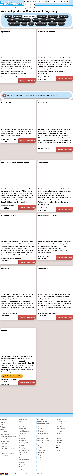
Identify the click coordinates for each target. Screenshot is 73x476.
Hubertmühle (6, 103)
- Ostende (59, 436)
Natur (24, 24)
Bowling (35, 20)
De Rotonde (43, 103)
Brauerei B (5, 268)
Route (39, 426)
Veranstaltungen (58, 1)
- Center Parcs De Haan (7, 448)
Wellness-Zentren (59, 20)
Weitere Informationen (27, 80)
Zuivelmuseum (44, 268)
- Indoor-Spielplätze (24, 443)
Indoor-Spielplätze (24, 20)
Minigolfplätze (46, 20)
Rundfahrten (53, 16)
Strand (43, 1)
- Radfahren (22, 462)
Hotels (2, 451)
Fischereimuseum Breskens (49, 215)
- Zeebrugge (59, 426)
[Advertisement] (36, 87)
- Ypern (39, 460)
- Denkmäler (22, 429)
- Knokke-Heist (60, 424)
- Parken (39, 429)
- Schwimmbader (24, 460)
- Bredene (58, 433)
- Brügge (39, 455)
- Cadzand (40, 448)
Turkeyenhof (43, 163)
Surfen (61, 24)
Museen (8, 16)
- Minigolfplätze (23, 448)
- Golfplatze (22, 467)
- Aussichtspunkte (24, 431)
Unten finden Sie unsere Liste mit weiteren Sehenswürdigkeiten (26, 95)
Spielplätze (12, 20)
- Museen (21, 426)
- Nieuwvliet (40, 443)
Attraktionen (41, 16)
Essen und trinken (42, 419)
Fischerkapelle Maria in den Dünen (15, 163)
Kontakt (58, 450)
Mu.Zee (4, 330)
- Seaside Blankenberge (7, 439)
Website (44, 79)
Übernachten (36, 1)
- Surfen (21, 469)
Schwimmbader (41, 24)
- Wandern (22, 464)
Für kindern (3, 427)
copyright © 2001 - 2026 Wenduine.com (38, 473)
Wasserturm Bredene (46, 32)
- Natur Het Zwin (42, 450)
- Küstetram (40, 431)
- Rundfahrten (23, 436)
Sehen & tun (49, 1)
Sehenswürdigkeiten (25, 424)
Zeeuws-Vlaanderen (43, 440)
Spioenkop (5, 32)
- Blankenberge (60, 429)
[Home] (25, 1)
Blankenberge (14, 242)
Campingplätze (4, 441)
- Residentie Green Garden (8, 436)
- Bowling (21, 445)
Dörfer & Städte (14, 24)
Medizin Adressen (42, 433)
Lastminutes (4, 455)
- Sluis (39, 445)
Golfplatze (52, 24)
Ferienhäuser (4, 444)
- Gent (39, 457)
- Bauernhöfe (22, 438)
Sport (31, 24)
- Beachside (3, 446)
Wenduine (29, 1)
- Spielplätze (22, 440)
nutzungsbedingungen (14, 473)
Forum (39, 436)
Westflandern (41, 452)
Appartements (4, 434)
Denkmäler (17, 16)
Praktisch (66, 1)
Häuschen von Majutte (10, 215)
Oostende (22, 361)
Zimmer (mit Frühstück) (7, 453)
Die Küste (59, 419)
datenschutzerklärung (24, 473)
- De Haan (59, 431)
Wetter (31, 4)
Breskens (53, 244)
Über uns (58, 445)
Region (26, 4)
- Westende (59, 440)
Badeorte (3, 422)
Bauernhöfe (63, 16)
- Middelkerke (60, 438)
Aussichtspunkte (29, 16)
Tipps (1, 425)
